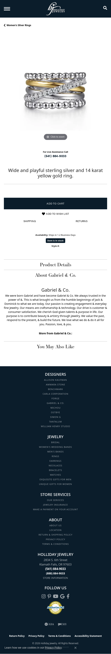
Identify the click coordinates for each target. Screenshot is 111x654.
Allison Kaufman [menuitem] (55, 379)
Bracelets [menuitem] (55, 470)
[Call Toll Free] (55, 573)
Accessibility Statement (88, 636)
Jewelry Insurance (55, 504)
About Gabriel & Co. (55, 275)
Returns (82, 221)
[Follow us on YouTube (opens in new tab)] (55, 596)
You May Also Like (55, 346)
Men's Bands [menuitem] (55, 451)
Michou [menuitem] (55, 407)
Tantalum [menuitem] (55, 421)
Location (55, 530)
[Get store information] (55, 578)
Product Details (55, 264)
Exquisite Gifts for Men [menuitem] (55, 479)
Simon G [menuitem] (55, 417)
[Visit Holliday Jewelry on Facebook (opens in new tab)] (68, 596)
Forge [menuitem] (56, 398)
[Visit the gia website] (49, 624)
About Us (55, 525)
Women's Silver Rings (19, 25)
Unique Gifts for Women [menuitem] (55, 484)
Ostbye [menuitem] (55, 412)
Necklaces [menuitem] (55, 465)
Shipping (29, 221)
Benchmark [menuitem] (55, 389)
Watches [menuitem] (55, 474)
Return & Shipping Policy (56, 534)
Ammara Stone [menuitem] (55, 384)
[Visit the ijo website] (62, 624)
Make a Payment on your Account (55, 509)
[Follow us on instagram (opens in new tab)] (44, 596)
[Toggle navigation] (7, 8)
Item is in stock (55, 240)
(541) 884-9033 (55, 156)
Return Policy (17, 636)
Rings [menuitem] (55, 456)
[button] (105, 9)
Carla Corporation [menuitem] (56, 393)
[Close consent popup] (75, 648)
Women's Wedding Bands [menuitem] (55, 446)
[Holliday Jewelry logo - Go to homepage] (55, 9)
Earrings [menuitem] (55, 460)
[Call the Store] (55, 569)
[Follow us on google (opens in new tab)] (62, 596)
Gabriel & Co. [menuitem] (55, 403)
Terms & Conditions (55, 543)
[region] (55, 90)
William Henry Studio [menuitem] (55, 426)
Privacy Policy (55, 539)
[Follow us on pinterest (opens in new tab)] (49, 596)
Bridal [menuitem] (55, 442)
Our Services (55, 500)
